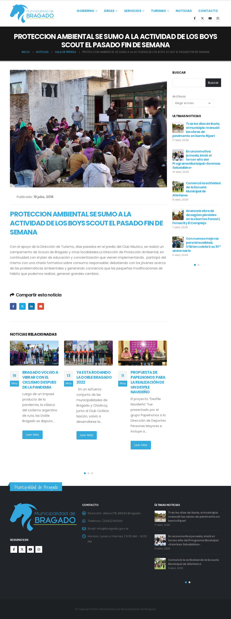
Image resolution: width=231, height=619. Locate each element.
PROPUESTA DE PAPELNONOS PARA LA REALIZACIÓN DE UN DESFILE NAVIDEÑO (148, 382)
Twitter (22, 306)
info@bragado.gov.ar (113, 528)
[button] (85, 473)
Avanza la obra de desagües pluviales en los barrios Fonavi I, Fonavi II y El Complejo (196, 217)
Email (40, 306)
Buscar (179, 73)
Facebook (13, 306)
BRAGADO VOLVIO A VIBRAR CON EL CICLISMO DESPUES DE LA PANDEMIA (40, 380)
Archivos (179, 96)
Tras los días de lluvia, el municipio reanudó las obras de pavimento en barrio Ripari (196, 129)
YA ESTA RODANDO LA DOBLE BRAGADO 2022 (94, 377)
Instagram (38, 549)
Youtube (30, 549)
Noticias (184, 11)
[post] (178, 127)
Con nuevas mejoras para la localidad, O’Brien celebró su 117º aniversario (196, 244)
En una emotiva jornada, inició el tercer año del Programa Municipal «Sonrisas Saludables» (196, 159)
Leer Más (32, 435)
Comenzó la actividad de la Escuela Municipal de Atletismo (196, 189)
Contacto (208, 11)
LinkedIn (31, 306)
